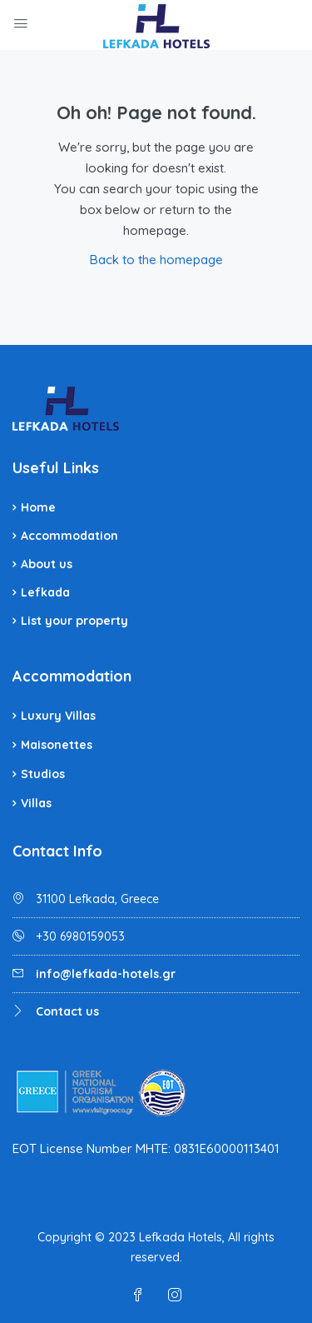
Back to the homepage (156, 259)
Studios (43, 773)
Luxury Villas (58, 715)
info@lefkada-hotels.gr (106, 973)
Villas (36, 803)
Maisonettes (56, 744)
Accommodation (69, 535)
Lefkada (45, 592)
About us (46, 564)
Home (38, 507)
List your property (74, 620)
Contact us (67, 1011)
